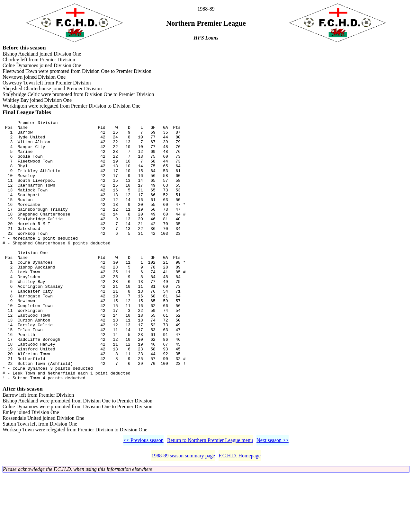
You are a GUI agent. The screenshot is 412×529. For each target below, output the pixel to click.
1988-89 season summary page (183, 509)
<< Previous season (143, 494)
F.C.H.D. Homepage (240, 509)
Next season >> (272, 494)
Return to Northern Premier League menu (210, 494)
